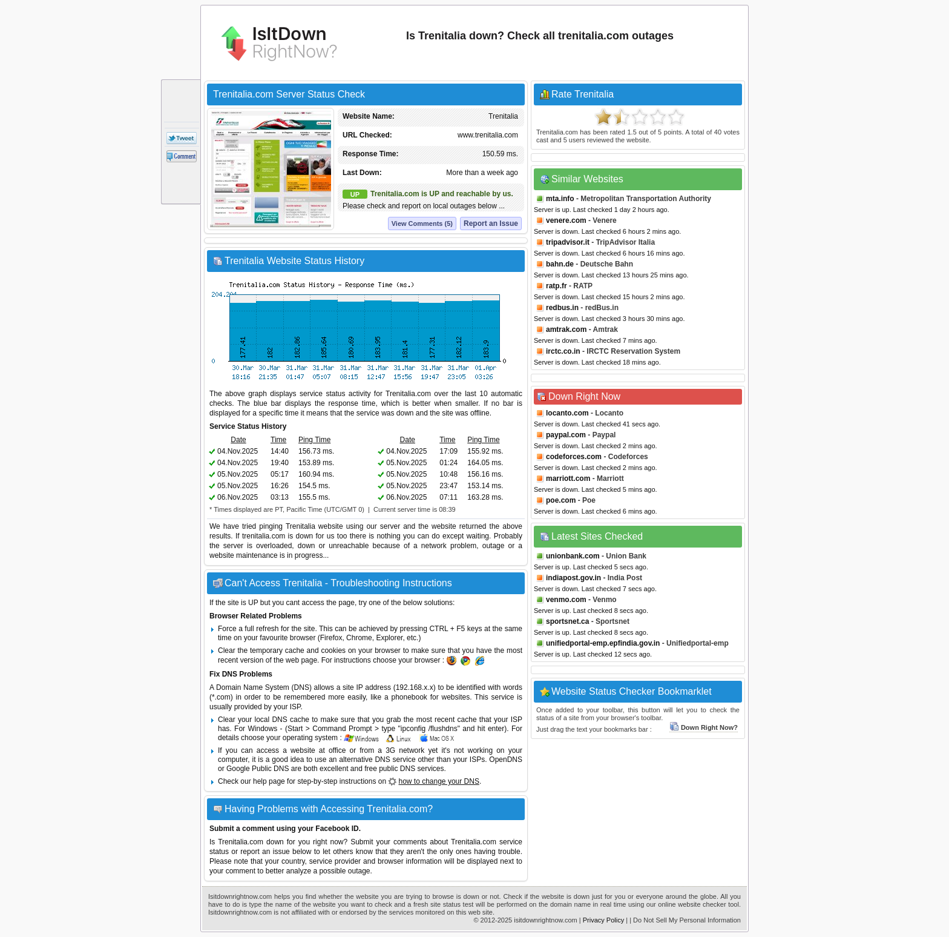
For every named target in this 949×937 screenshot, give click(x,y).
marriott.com (568, 478)
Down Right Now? (703, 727)
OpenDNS (505, 759)
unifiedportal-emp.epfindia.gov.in (603, 643)
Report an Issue (491, 223)
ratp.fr (556, 286)
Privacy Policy (603, 920)
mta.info (560, 198)
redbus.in (562, 307)
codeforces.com (574, 456)
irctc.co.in (563, 351)
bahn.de (560, 264)
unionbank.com (573, 556)
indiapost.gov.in (573, 578)
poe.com (561, 500)
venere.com (566, 220)
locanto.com (567, 413)
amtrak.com (566, 329)
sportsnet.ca (567, 621)
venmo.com (566, 599)
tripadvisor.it (567, 242)
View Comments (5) (422, 223)
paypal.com (566, 435)
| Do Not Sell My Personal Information (685, 920)
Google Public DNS (257, 768)
